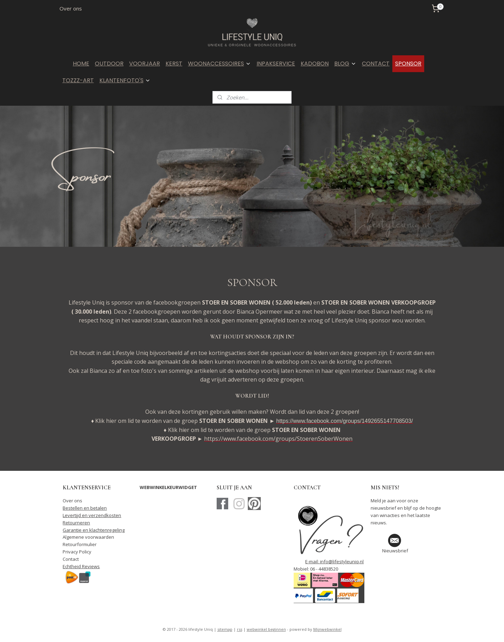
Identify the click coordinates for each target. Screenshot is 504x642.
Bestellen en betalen (85, 508)
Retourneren (76, 522)
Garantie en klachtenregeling (94, 530)
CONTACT (376, 64)
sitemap (224, 629)
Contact (71, 559)
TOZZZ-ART (78, 80)
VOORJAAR (144, 64)
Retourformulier (80, 544)
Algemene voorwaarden (88, 537)
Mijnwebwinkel (327, 629)
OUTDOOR (109, 64)
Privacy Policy (77, 552)
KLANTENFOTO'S (124, 80)
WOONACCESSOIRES (219, 64)
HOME (81, 64)
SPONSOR (408, 64)
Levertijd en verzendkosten (92, 515)
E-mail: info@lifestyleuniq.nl (334, 561)
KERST (174, 64)
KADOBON (315, 64)
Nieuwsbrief (395, 550)
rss (239, 629)
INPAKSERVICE (276, 64)
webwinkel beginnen (266, 629)
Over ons (70, 8)
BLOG (345, 64)
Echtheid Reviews (81, 566)
